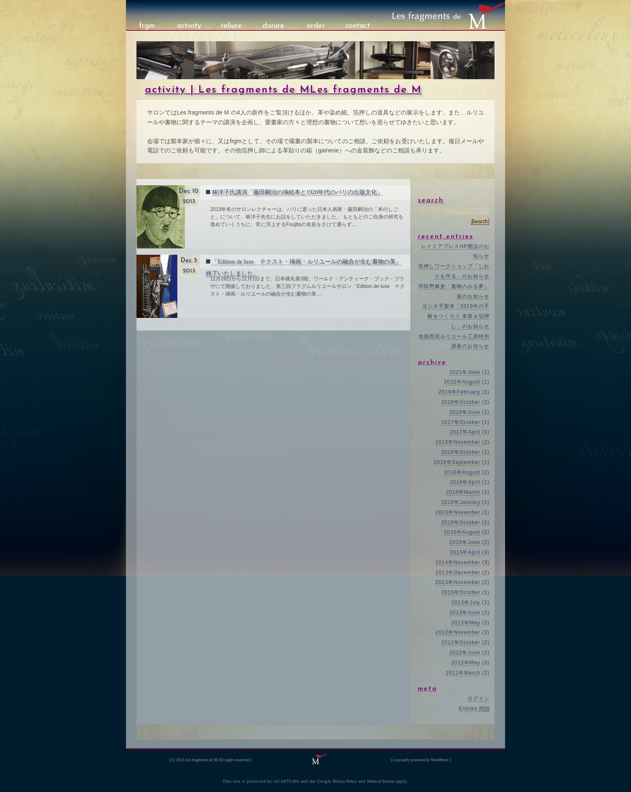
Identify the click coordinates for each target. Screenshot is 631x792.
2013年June (464, 613)
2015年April (465, 552)
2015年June (464, 542)
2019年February (459, 392)
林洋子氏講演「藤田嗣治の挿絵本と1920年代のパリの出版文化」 (297, 192)
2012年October (460, 642)
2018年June (464, 412)
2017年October (460, 422)
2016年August (462, 472)
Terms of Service (381, 781)
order (316, 26)
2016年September (457, 462)
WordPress (440, 759)
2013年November (458, 582)
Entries (474, 709)
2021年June (464, 372)
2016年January (460, 502)
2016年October (460, 452)
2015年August (462, 532)
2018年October (460, 402)
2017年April (465, 432)
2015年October (460, 522)
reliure (231, 26)
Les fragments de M (201, 759)
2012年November (458, 632)
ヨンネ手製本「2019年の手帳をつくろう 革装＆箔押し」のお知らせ (455, 316)
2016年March (463, 492)
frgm (147, 26)
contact (357, 26)
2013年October (460, 592)
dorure (273, 26)
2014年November (458, 562)
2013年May (465, 623)
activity (189, 26)
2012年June (464, 653)
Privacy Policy (345, 781)
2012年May (465, 663)
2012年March (463, 673)
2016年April (465, 482)
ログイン (478, 698)
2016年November (458, 442)
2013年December (458, 573)
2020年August (462, 382)
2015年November (458, 512)
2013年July (466, 602)
